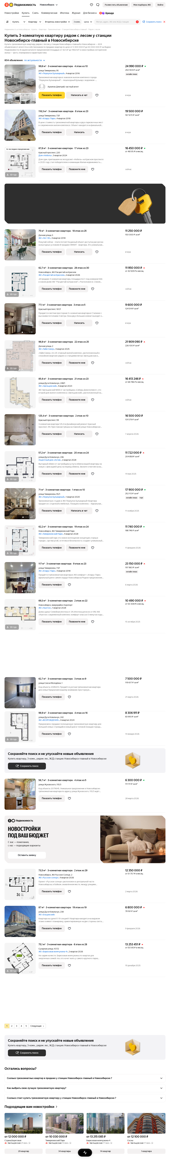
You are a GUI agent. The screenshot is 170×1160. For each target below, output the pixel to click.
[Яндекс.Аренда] (106, 13)
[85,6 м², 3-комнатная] (22, 394)
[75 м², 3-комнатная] (22, 246)
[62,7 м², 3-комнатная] (22, 283)
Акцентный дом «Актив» (50, 460)
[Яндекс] (7, 5)
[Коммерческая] (49, 13)
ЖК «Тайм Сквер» (47, 349)
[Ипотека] (64, 13)
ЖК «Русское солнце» (49, 877)
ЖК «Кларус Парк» (47, 118)
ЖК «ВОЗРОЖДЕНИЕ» (49, 720)
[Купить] (25, 13)
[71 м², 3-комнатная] (22, 505)
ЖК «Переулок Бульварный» (52, 73)
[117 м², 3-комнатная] (22, 579)
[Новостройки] (12, 13)
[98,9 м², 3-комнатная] (22, 728)
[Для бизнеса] (90, 13)
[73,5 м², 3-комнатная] (22, 886)
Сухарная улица (46, 949)
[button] (97, 4)
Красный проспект (47, 152)
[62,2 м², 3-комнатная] (22, 542)
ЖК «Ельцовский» (47, 914)
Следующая (37, 1026)
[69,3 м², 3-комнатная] (22, 616)
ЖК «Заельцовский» (48, 386)
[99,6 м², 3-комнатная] (22, 86)
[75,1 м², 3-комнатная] (22, 960)
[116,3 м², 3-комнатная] (22, 127)
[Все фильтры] (7, 22)
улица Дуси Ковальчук (49, 383)
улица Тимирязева (47, 70)
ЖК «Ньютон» (45, 608)
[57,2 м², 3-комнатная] (22, 468)
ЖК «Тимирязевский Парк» (51, 534)
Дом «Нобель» (45, 155)
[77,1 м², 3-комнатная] (22, 320)
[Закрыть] (164, 22)
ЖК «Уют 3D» (45, 238)
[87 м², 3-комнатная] (22, 923)
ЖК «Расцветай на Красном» (52, 275)
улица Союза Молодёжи (50, 683)
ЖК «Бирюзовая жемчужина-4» (53, 951)
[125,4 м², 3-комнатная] (22, 431)
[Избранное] (91, 4)
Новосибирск (45, 272)
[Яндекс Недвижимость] (22, 5)
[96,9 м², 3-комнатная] (22, 357)
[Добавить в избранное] (97, 95)
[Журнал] (76, 13)
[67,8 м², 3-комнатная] (22, 164)
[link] (160, 4)
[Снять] (35, 13)
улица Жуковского (47, 784)
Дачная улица (45, 235)
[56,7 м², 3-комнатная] (22, 796)
